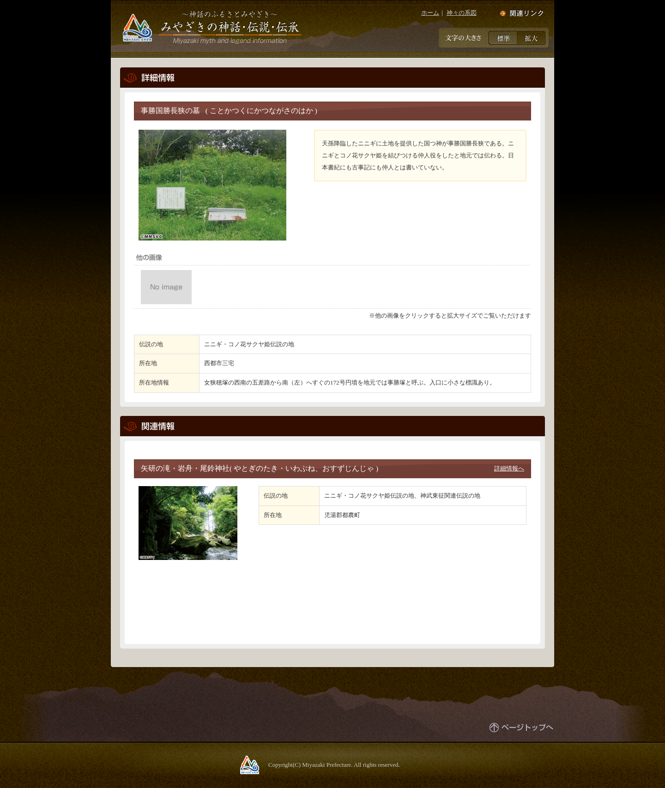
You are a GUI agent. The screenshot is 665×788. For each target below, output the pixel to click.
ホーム (430, 12)
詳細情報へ (509, 468)
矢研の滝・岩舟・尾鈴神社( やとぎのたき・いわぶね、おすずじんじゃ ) (259, 468)
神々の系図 (462, 12)
